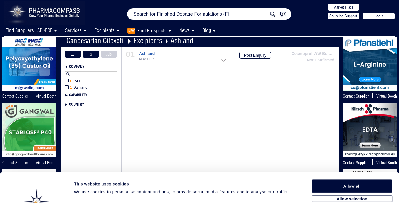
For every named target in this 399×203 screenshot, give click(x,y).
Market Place (343, 7)
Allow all (352, 155)
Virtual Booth (386, 96)
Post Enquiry (255, 55)
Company (76, 66)
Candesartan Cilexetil (96, 40)
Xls (109, 54)
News (184, 30)
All (73, 81)
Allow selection (351, 168)
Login (378, 16)
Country (76, 104)
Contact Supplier (15, 96)
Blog (206, 30)
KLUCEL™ (146, 59)
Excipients (147, 40)
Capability (78, 95)
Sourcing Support (343, 16)
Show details (296, 192)
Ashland (182, 40)
